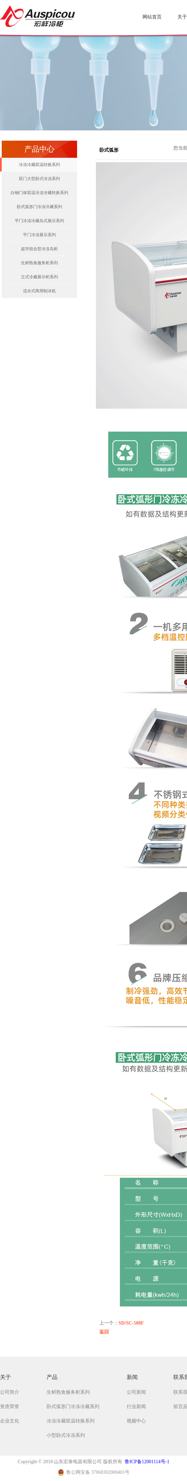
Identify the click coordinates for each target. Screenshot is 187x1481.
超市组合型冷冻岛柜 (39, 248)
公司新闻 (136, 1392)
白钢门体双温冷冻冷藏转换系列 (39, 192)
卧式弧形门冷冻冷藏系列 (39, 206)
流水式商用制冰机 (39, 291)
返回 (104, 1332)
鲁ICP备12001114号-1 (147, 1461)
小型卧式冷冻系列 (66, 1435)
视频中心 (136, 1420)
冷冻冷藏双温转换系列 (39, 164)
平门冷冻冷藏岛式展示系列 (39, 220)
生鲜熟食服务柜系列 (39, 262)
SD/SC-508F (131, 1323)
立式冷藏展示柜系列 (39, 277)
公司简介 (9, 1392)
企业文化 (9, 1420)
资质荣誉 (9, 1406)
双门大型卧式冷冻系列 (39, 178)
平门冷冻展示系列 (39, 234)
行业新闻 (136, 1406)
